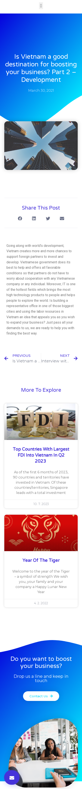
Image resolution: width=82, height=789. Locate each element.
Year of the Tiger (41, 560)
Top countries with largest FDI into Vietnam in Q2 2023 (41, 455)
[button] (41, 5)
